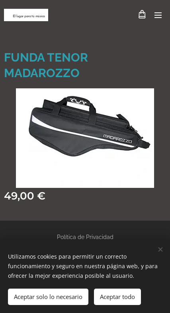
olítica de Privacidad (87, 237)
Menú (158, 15)
